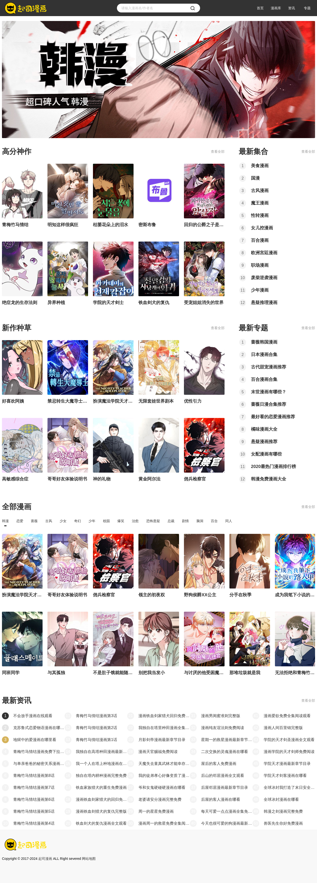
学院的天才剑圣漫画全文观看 (289, 740)
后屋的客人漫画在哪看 (220, 799)
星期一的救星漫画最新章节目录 (226, 740)
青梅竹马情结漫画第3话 (96, 716)
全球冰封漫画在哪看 (281, 799)
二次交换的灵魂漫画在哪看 (224, 752)
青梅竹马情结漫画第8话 (34, 775)
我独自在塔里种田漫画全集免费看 (164, 728)
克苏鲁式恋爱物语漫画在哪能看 (39, 728)
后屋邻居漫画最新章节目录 (224, 787)
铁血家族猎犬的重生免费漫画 (101, 787)
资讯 (291, 8)
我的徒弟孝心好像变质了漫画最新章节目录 (164, 775)
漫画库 (276, 8)
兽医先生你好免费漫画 (283, 823)
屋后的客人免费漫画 (218, 763)
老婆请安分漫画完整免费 (159, 799)
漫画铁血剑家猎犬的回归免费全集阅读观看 (101, 799)
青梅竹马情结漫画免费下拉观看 (39, 752)
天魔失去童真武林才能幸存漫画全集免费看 (164, 763)
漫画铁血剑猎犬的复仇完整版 (101, 811)
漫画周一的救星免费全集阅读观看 (164, 823)
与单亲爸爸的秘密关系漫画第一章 (39, 763)
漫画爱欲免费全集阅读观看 (287, 716)
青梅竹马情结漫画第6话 (34, 799)
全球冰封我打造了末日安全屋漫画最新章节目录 (289, 787)
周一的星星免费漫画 (156, 811)
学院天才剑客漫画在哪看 (285, 775)
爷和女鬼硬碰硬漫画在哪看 (161, 787)
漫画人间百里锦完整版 (283, 728)
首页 (260, 8)
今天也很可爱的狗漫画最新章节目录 (226, 823)
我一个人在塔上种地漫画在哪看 (101, 763)
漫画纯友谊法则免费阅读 (222, 728)
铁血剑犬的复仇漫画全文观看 (101, 823)
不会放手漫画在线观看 (32, 716)
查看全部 (218, 151)
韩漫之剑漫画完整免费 (283, 811)
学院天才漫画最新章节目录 (287, 763)
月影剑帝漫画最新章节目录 (161, 740)
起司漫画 (45, 859)
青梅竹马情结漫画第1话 (96, 740)
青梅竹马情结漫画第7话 (34, 787)
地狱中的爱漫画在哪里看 (34, 740)
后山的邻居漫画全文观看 (222, 775)
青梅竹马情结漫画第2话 (96, 728)
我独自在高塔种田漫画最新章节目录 (101, 752)
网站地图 (89, 859)
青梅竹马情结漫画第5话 (34, 811)
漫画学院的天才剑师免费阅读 (289, 752)
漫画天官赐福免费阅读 (158, 752)
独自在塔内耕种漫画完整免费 (101, 775)
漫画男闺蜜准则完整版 (220, 716)
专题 (307, 8)
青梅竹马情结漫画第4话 (34, 823)
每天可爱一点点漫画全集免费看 (226, 811)
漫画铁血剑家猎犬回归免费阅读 (164, 716)
